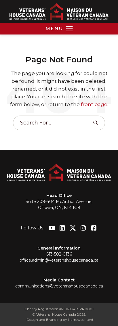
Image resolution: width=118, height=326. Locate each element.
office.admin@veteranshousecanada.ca (59, 260)
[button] (59, 28)
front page (94, 104)
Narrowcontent (81, 319)
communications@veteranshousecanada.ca (59, 286)
